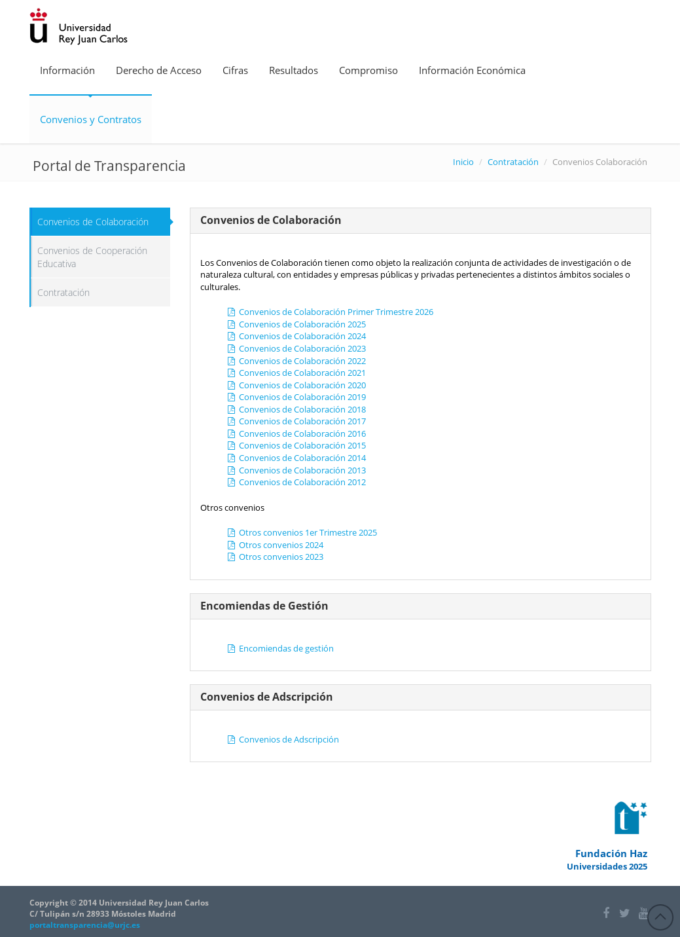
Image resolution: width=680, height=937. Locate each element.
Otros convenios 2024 (274, 545)
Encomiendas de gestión (280, 648)
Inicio (463, 162)
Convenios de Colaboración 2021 (296, 372)
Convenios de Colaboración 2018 (296, 409)
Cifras (235, 70)
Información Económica (472, 70)
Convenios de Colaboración (93, 221)
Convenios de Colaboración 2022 (296, 361)
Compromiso (368, 70)
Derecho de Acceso (159, 70)
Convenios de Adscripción (282, 739)
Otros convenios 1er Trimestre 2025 (301, 532)
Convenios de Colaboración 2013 (296, 470)
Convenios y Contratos (90, 119)
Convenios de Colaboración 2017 (296, 421)
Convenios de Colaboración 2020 (296, 385)
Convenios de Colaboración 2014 (296, 458)
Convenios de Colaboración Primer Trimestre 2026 (329, 312)
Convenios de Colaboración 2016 (296, 433)
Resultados (293, 70)
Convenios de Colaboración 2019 (296, 397)
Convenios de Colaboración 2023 (296, 348)
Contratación (513, 162)
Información (67, 70)
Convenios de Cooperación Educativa (92, 257)
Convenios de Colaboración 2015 (296, 445)
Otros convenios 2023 (274, 556)
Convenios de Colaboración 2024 (296, 336)
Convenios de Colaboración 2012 (296, 482)
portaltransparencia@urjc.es (84, 924)
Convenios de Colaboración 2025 (296, 324)
